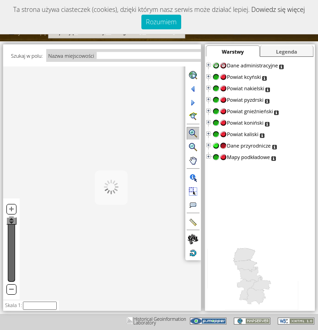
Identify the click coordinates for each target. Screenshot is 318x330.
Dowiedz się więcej (278, 9)
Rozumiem (161, 21)
